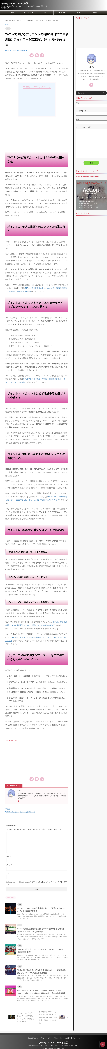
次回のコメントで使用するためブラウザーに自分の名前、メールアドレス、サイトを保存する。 (36, 883)
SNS (45, 12)
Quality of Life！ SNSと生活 (14, 3)
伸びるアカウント (29, 811)
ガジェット (61, 12)
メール (9, 864)
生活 (78, 12)
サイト (8, 873)
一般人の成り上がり (32, 1035)
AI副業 (12, 12)
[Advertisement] (36, 133)
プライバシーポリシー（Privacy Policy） (51, 1035)
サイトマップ (76, 1035)
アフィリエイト (28, 12)
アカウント (15, 811)
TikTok (9, 811)
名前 (8, 856)
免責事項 (67, 1035)
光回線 (95, 12)
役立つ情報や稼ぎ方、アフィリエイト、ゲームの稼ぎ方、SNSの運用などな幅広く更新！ (53, 1043)
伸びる (22, 811)
